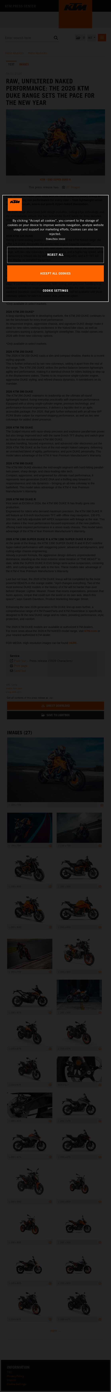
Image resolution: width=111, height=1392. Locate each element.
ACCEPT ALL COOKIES (55, 273)
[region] (55, 248)
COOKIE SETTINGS (55, 290)
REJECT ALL (55, 255)
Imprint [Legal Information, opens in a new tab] (62, 238)
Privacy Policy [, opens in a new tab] (52, 238)
